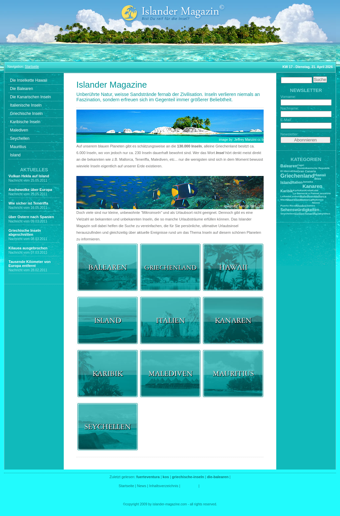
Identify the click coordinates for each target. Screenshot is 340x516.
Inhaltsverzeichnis (163, 486)
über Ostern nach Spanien (31, 217)
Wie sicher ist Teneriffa (28, 203)
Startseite (126, 486)
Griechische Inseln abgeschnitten (25, 232)
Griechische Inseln (26, 113)
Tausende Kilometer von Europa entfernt (30, 264)
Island (15, 155)
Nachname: (290, 108)
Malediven (19, 130)
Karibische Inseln (25, 122)
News (141, 486)
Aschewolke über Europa (30, 190)
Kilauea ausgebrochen (28, 248)
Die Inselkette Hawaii (28, 80)
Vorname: (288, 97)
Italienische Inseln (26, 105)
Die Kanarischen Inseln (30, 97)
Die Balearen (21, 88)
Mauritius (18, 146)
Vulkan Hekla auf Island (29, 176)
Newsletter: (290, 134)
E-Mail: (286, 120)
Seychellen (20, 138)
